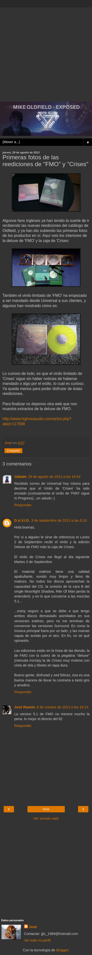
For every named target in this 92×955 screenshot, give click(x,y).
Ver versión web (45, 818)
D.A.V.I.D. (22, 520)
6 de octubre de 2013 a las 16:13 (62, 707)
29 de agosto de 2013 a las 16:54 (54, 477)
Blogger (62, 950)
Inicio (45, 809)
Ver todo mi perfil (37, 940)
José (33, 927)
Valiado (20, 477)
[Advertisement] (46, 53)
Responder (22, 505)
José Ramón (24, 707)
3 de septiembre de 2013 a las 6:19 (59, 520)
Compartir (13, 450)
